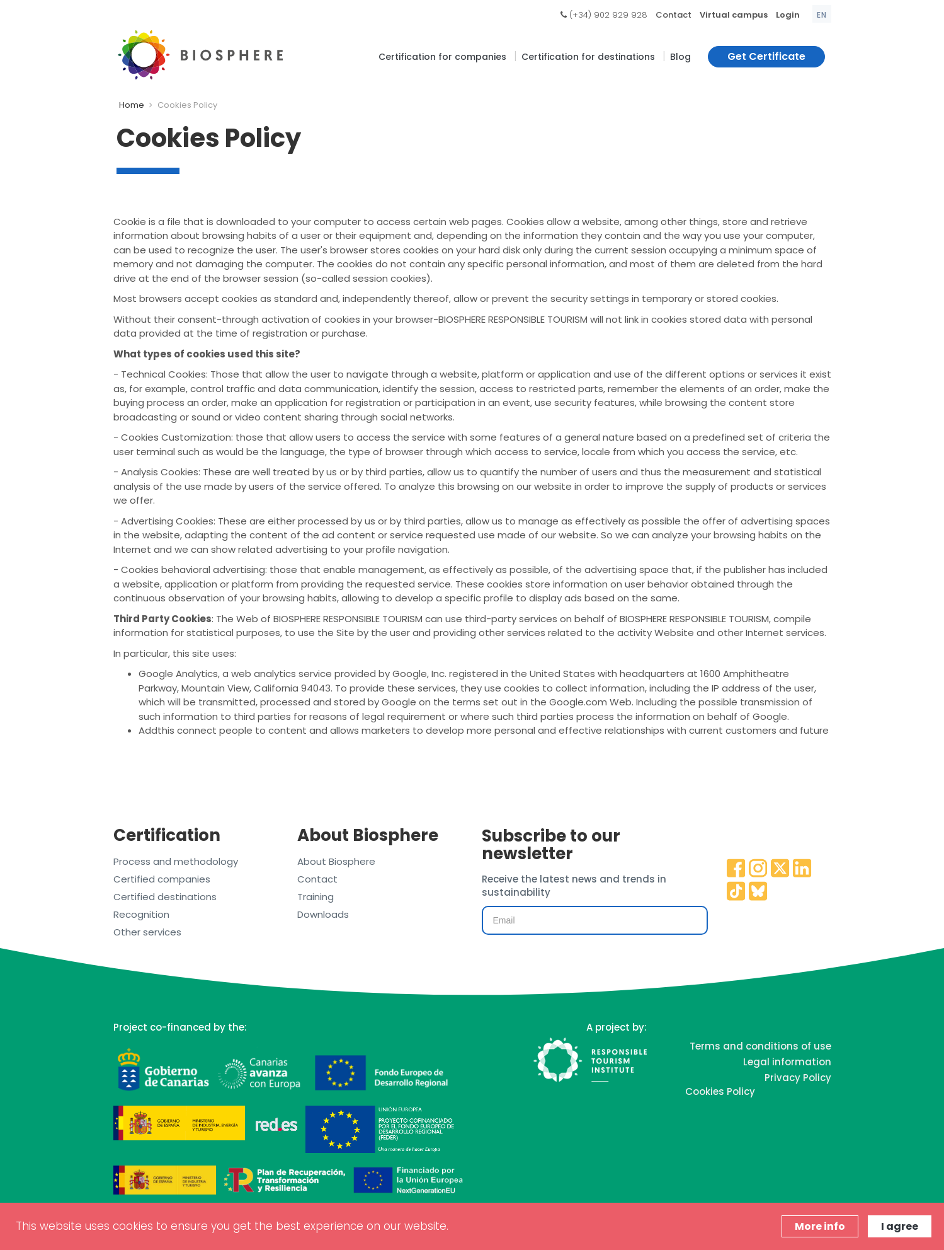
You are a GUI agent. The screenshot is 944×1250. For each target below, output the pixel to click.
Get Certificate (766, 56)
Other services (147, 932)
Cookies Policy (720, 1091)
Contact (673, 15)
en (822, 14)
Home (131, 105)
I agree (899, 1226)
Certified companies (161, 879)
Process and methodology (175, 861)
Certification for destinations (588, 56)
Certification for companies (442, 56)
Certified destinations (165, 896)
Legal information (787, 1061)
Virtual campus (734, 15)
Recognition (141, 914)
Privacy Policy (798, 1077)
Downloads (323, 914)
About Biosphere (336, 861)
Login (788, 15)
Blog (680, 56)
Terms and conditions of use (760, 1046)
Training (315, 896)
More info (820, 1226)
